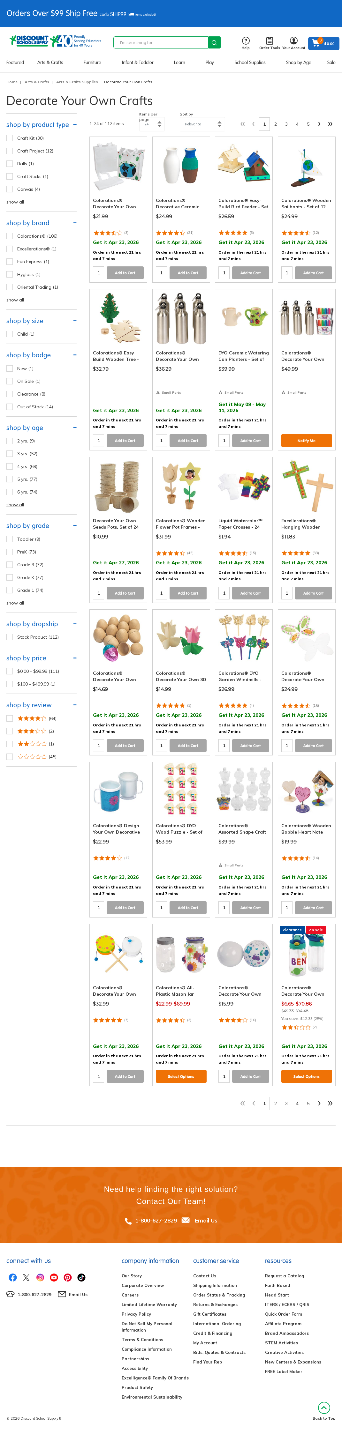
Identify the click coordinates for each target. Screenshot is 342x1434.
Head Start (277, 1294)
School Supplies (250, 62)
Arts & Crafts (50, 62)
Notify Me (306, 440)
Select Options (181, 1076)
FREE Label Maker (283, 1371)
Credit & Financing (212, 1333)
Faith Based (277, 1285)
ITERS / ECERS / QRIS (287, 1304)
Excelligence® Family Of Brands (155, 1377)
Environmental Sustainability (152, 1397)
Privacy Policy (136, 1314)
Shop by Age (298, 62)
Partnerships (135, 1358)
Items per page (148, 117)
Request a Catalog (284, 1275)
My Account (205, 1342)
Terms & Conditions (142, 1339)
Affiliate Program (283, 1323)
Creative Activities (284, 1352)
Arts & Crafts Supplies (77, 81)
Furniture (92, 62)
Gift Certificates (209, 1314)
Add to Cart (125, 273)
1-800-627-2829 (156, 1220)
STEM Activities (281, 1342)
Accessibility (135, 1368)
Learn (179, 62)
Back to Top (324, 1411)
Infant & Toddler (138, 62)
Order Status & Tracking (219, 1294)
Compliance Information (147, 1349)
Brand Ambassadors (287, 1333)
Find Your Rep (207, 1361)
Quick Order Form (283, 1314)
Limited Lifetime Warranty (149, 1304)
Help (246, 43)
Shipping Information (215, 1285)
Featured (15, 62)
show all (15, 202)
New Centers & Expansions (293, 1361)
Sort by (186, 114)
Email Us (206, 1220)
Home (12, 81)
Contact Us (204, 1275)
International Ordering (217, 1323)
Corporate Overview (143, 1285)
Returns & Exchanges (215, 1304)
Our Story (132, 1275)
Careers (130, 1294)
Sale (331, 62)
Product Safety (137, 1387)
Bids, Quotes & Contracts (219, 1352)
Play (210, 62)
